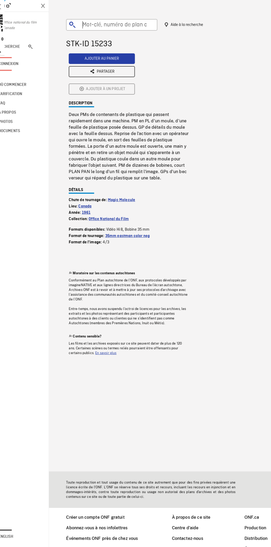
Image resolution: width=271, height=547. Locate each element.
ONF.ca (258, 517)
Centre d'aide (192, 527)
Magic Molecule (128, 159)
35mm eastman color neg (134, 195)
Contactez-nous (194, 538)
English (19, 537)
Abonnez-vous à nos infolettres (103, 527)
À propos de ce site (198, 517)
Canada (91, 165)
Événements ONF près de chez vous (108, 538)
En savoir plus (112, 312)
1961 (93, 171)
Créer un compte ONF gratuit (102, 517)
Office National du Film (115, 178)
